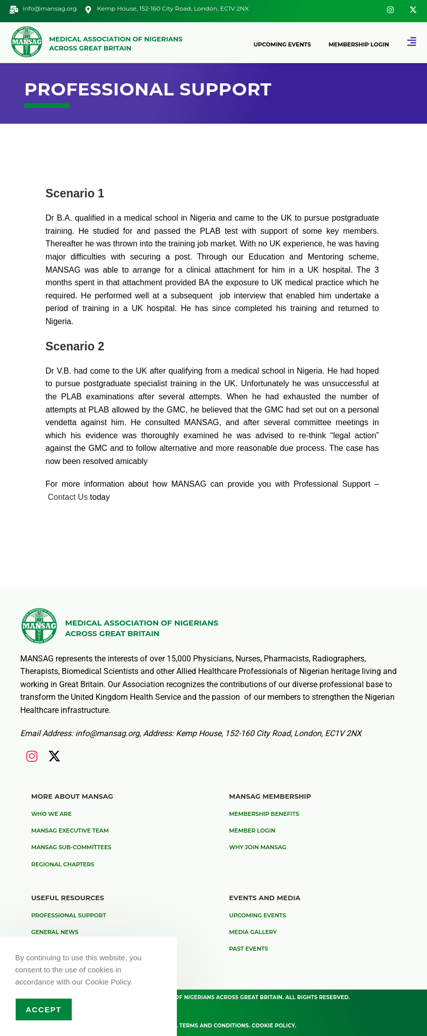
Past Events (248, 948)
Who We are (51, 813)
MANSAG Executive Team (70, 830)
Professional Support (68, 915)
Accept (44, 1009)
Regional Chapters (62, 864)
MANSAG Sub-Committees (71, 847)
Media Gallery (252, 932)
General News (55, 932)
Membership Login (358, 44)
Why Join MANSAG (257, 847)
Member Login (252, 830)
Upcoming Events (282, 44)
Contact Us (69, 497)
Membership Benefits (264, 813)
